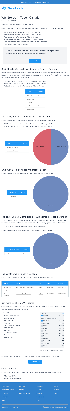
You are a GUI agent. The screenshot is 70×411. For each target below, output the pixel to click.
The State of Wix (10, 376)
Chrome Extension (41, 2)
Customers (40, 397)
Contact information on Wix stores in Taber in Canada (22, 34)
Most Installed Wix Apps (12, 378)
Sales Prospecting (8, 390)
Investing (5, 393)
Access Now (35, 61)
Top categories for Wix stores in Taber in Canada (21, 37)
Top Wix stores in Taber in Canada (16, 44)
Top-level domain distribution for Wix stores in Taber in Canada (25, 42)
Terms (56, 393)
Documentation (24, 393)
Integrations (6, 397)
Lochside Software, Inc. (10, 407)
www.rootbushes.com (23, 294)
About (38, 390)
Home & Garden (12, 151)
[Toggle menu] (67, 8)
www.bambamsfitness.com (25, 287)
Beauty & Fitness (12, 147)
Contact (39, 393)
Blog (38, 400)
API (3, 400)
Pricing (21, 390)
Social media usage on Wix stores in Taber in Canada (22, 32)
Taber (41, 287)
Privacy (56, 390)
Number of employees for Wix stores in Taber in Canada (23, 39)
